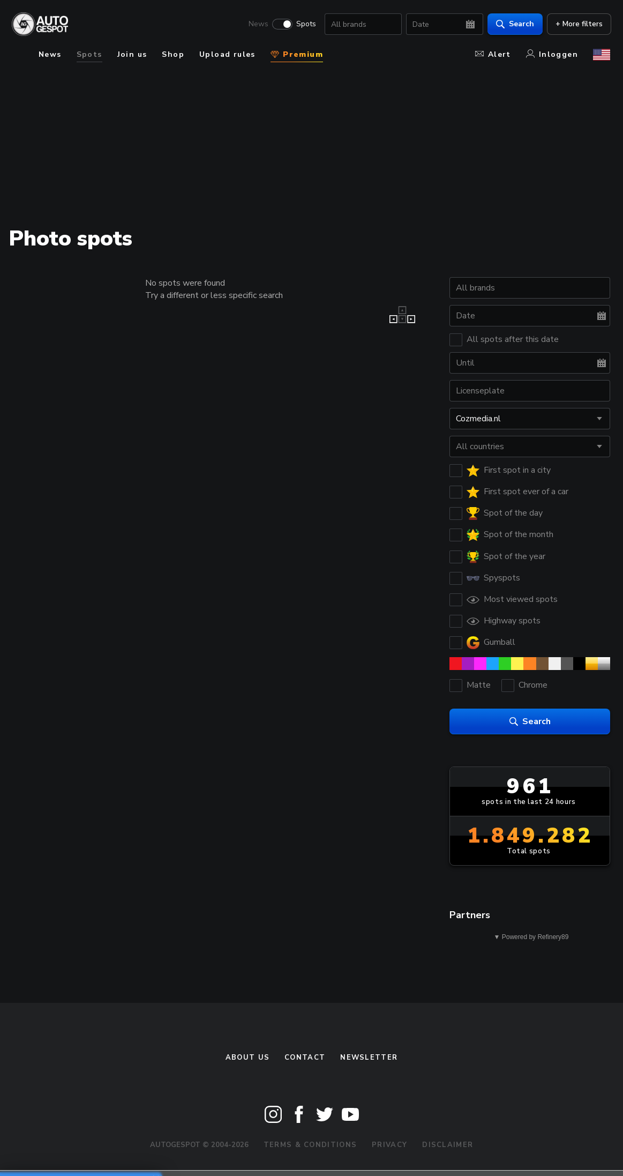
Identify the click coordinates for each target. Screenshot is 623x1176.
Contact (304, 1057)
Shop (173, 54)
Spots (305, 24)
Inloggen (552, 54)
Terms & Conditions (310, 1145)
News (257, 24)
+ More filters (578, 24)
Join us (132, 54)
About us (247, 1057)
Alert (493, 54)
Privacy (389, 1145)
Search (514, 24)
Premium (297, 54)
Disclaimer (447, 1145)
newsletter (368, 1057)
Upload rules (227, 54)
